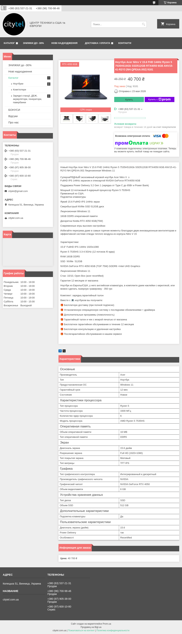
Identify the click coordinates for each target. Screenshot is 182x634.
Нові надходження (64, 43)
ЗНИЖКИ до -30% (33, 43)
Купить (129, 99)
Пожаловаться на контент (81, 630)
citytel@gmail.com (18, 191)
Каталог (9, 43)
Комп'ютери (19, 89)
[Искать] (143, 24)
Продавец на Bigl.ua (91, 627)
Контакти (124, 43)
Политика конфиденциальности (113, 630)
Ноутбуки (18, 83)
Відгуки (13, 116)
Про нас (13, 122)
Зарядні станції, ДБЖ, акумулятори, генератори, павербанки (27, 99)
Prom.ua (107, 624)
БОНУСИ (14, 109)
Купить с (159, 99)
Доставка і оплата (97, 43)
